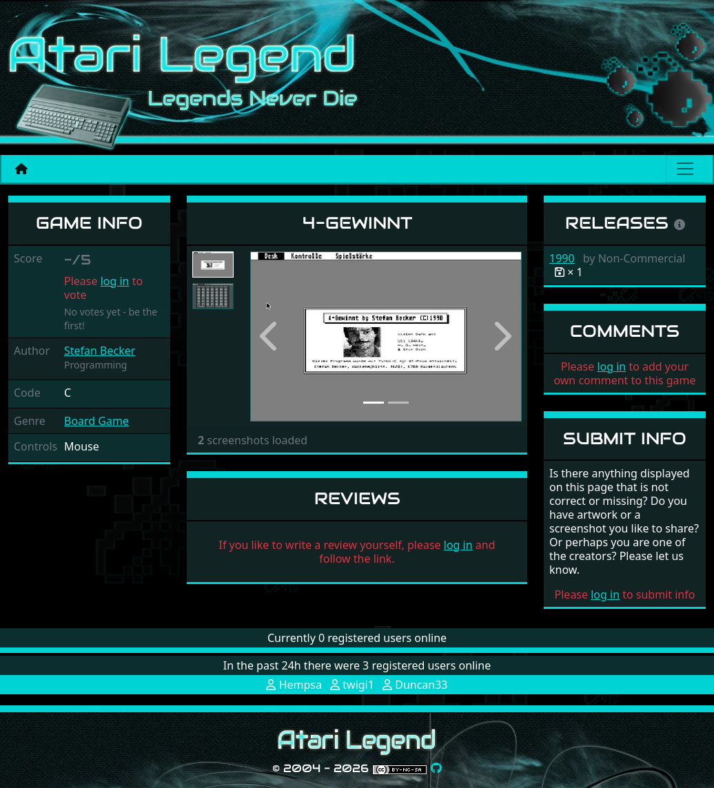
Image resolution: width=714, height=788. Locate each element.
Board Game (96, 420)
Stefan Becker (99, 350)
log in (115, 281)
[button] (270, 336)
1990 (562, 258)
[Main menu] (685, 169)
